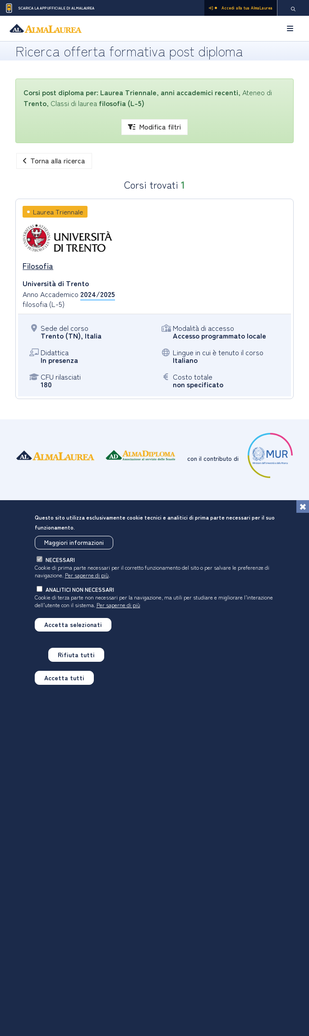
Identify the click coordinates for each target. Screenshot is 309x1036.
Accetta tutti (64, 680)
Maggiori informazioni (74, 545)
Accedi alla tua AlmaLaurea (240, 8)
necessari (60, 563)
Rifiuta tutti (76, 658)
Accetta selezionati (73, 627)
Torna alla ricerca (54, 160)
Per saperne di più (87, 578)
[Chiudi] (302, 509)
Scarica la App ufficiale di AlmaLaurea (49, 8)
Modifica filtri (154, 126)
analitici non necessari (80, 593)
